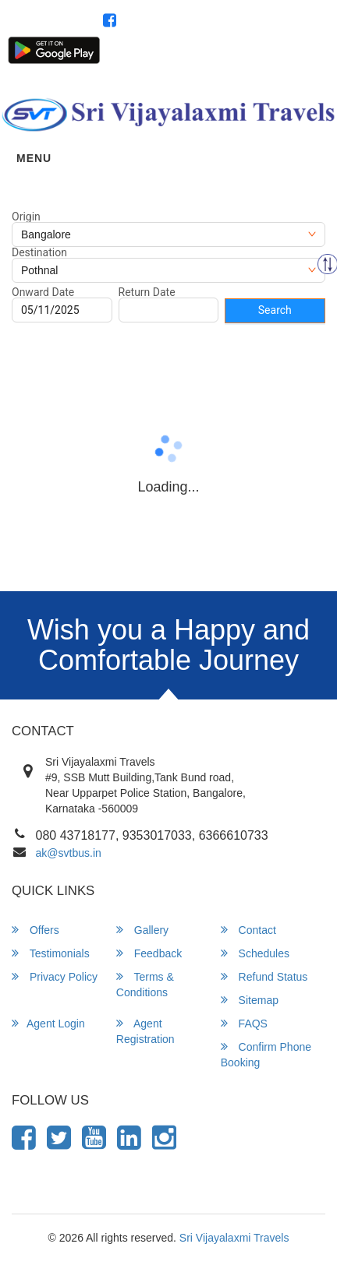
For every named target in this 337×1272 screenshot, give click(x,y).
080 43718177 (282, 22)
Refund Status (264, 976)
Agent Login (195, 56)
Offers (35, 929)
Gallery (142, 929)
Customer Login (125, 56)
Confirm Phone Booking (266, 1054)
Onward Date (43, 292)
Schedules (255, 953)
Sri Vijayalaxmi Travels (234, 1237)
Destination (39, 252)
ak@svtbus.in (68, 853)
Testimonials (51, 953)
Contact (248, 929)
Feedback (149, 953)
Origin (26, 216)
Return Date (147, 292)
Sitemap (249, 999)
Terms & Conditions (145, 984)
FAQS (244, 1023)
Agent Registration (270, 56)
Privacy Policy (55, 976)
